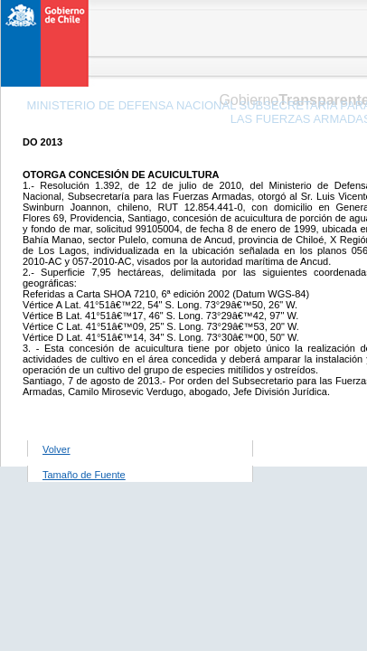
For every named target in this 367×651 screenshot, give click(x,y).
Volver (56, 449)
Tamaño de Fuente (84, 474)
